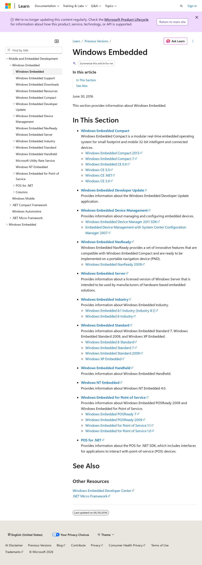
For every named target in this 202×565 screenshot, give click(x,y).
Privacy (95, 545)
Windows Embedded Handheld (105, 367)
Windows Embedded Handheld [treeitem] (36, 154)
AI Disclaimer (14, 545)
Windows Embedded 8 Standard (109, 342)
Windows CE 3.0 (97, 181)
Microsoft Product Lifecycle (126, 19)
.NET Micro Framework (90, 496)
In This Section (86, 80)
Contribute (78, 545)
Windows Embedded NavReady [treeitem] (36, 128)
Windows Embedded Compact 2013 (112, 153)
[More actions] (193, 41)
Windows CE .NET (98, 175)
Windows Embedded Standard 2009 (112, 353)
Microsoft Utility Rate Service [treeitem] (35, 160)
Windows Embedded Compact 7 (109, 158)
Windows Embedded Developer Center (102, 490)
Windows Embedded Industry (104, 299)
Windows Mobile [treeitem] (23, 198)
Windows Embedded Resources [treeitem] (37, 91)
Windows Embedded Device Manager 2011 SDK (121, 221)
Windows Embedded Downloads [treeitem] (37, 84)
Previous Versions (96, 41)
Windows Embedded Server (103, 273)
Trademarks (13, 552)
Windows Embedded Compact (105, 130)
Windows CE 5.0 (97, 169)
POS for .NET (91, 440)
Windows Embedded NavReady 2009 (113, 264)
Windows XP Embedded (103, 358)
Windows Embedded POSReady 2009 (113, 419)
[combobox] (33, 50)
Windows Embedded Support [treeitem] (35, 78)
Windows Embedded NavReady (106, 241)
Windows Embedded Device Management (114, 210)
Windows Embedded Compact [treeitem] (36, 97)
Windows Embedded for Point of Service (113, 397)
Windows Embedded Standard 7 (109, 347)
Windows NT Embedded (100, 382)
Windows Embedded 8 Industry (109, 316)
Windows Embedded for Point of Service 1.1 (118, 425)
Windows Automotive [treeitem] (26, 211)
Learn (76, 41)
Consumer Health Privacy (126, 545)
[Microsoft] (8, 6)
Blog (60, 545)
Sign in (192, 6)
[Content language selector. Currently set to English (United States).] (25, 534)
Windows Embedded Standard (105, 325)
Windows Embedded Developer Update (112, 190)
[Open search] (181, 6)
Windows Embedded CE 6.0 (106, 164)
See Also (82, 86)
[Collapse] (56, 41)
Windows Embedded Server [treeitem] (34, 134)
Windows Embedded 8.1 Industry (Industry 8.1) (120, 310)
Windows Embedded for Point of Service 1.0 (118, 430)
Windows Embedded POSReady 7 (110, 414)
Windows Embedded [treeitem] (30, 71)
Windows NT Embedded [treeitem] (32, 167)
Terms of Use (160, 545)
